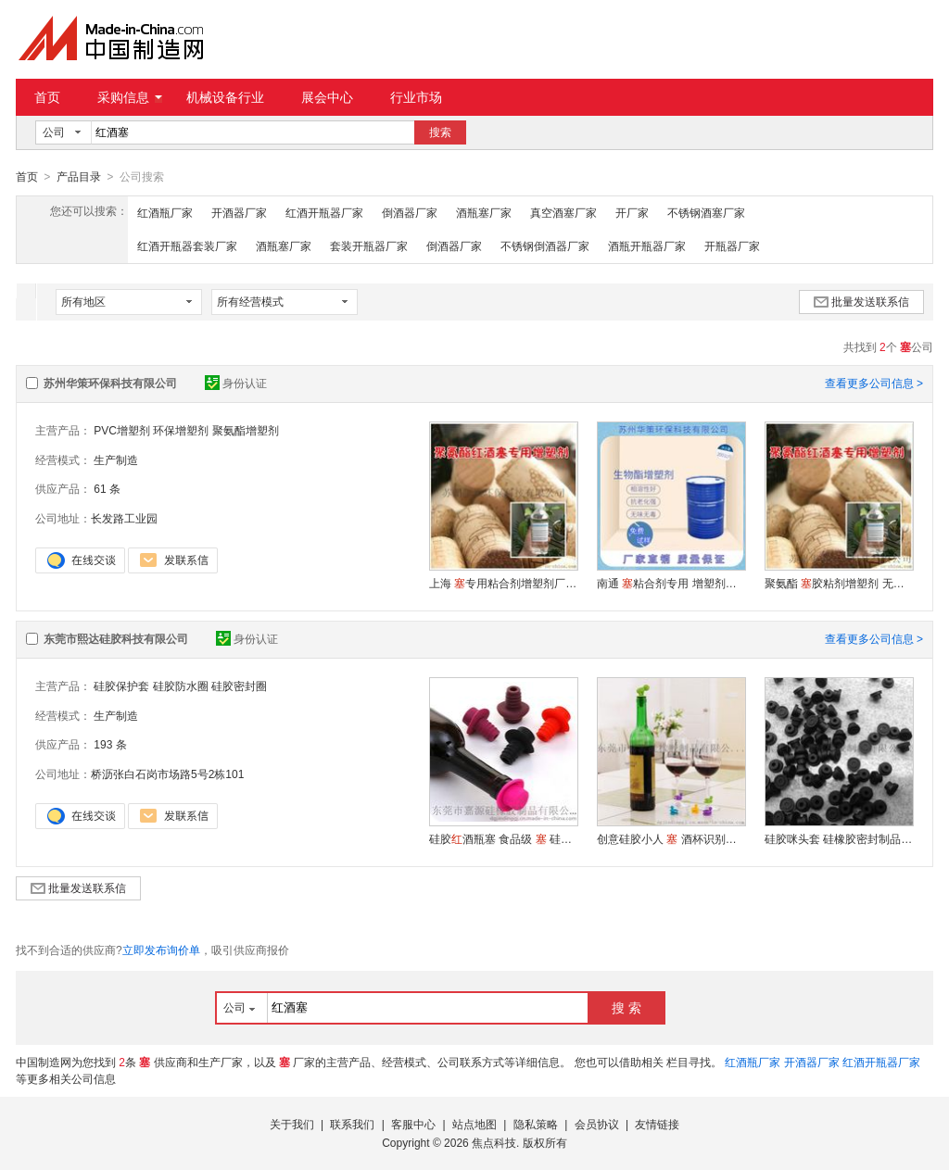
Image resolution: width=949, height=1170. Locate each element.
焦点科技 (494, 1142)
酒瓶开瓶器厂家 (647, 245)
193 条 (110, 743)
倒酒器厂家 (409, 212)
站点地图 (474, 1123)
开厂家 (632, 212)
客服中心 (413, 1123)
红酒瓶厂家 (165, 212)
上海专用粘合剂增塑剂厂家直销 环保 (503, 582)
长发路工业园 (124, 517)
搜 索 (626, 1007)
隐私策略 (535, 1123)
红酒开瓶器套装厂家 (187, 245)
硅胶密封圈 (239, 685)
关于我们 (292, 1123)
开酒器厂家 (239, 212)
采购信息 (129, 97)
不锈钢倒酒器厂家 (544, 245)
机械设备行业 (225, 97)
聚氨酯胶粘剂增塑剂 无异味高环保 (839, 582)
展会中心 (327, 97)
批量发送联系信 (861, 301)
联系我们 (352, 1123)
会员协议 (597, 1123)
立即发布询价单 (161, 949)
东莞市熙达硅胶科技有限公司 (116, 638)
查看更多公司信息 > (874, 382)
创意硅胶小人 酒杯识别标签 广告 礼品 (671, 838)
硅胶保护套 (121, 685)
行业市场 (416, 97)
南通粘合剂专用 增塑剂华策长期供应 (671, 582)
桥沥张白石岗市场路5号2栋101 (167, 773)
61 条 (107, 488)
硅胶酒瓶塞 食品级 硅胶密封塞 (503, 838)
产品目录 (79, 176)
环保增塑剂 (181, 429)
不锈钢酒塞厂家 (706, 212)
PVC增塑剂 (122, 429)
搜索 (440, 132)
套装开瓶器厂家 (369, 245)
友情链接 (657, 1123)
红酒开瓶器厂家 (324, 212)
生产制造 (116, 459)
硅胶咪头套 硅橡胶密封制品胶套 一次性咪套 (839, 838)
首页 (47, 97)
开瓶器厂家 (732, 245)
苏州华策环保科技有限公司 (110, 382)
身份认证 (236, 382)
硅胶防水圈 (181, 685)
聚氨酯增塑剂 (245, 429)
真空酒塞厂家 (563, 212)
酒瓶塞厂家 (484, 212)
